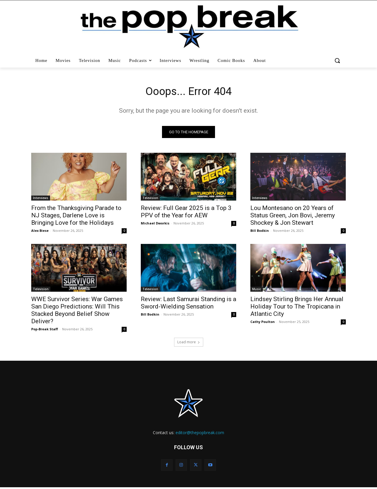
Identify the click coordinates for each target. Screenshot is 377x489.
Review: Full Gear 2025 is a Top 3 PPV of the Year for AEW (186, 213)
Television (150, 199)
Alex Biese (40, 232)
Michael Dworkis (155, 224)
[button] (338, 60)
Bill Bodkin (259, 232)
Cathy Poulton (262, 323)
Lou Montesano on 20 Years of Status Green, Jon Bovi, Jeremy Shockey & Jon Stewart (292, 217)
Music (256, 290)
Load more (188, 343)
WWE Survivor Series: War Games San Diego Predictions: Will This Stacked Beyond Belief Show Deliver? (77, 311)
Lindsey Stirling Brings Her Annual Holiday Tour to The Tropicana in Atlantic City (296, 308)
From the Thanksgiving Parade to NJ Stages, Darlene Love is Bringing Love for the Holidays (76, 217)
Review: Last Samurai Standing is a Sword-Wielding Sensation (188, 304)
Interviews (40, 199)
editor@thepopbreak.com (200, 434)
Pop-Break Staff (44, 330)
